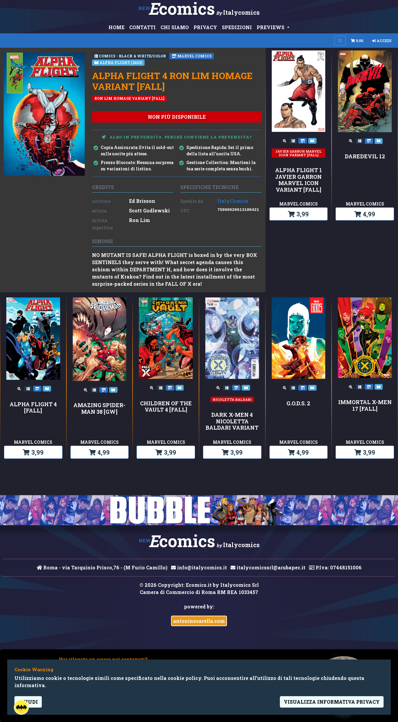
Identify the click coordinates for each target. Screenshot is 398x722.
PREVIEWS (271, 27)
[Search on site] (340, 40)
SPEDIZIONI (237, 27)
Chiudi (28, 702)
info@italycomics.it (199, 567)
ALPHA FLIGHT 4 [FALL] (33, 407)
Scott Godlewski (149, 210)
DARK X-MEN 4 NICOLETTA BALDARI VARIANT (232, 421)
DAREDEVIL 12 (365, 156)
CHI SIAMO (175, 27)
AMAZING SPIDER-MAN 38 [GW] (99, 408)
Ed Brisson (142, 201)
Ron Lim (139, 220)
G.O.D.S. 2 (298, 403)
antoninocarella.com (199, 621)
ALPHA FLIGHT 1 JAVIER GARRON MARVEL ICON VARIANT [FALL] (298, 180)
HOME (116, 27)
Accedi (382, 40)
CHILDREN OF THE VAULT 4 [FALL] (166, 406)
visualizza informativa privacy (332, 702)
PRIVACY (205, 27)
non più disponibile (177, 117)
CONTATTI (142, 27)
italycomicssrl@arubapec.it (268, 567)
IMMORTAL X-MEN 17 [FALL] (365, 405)
